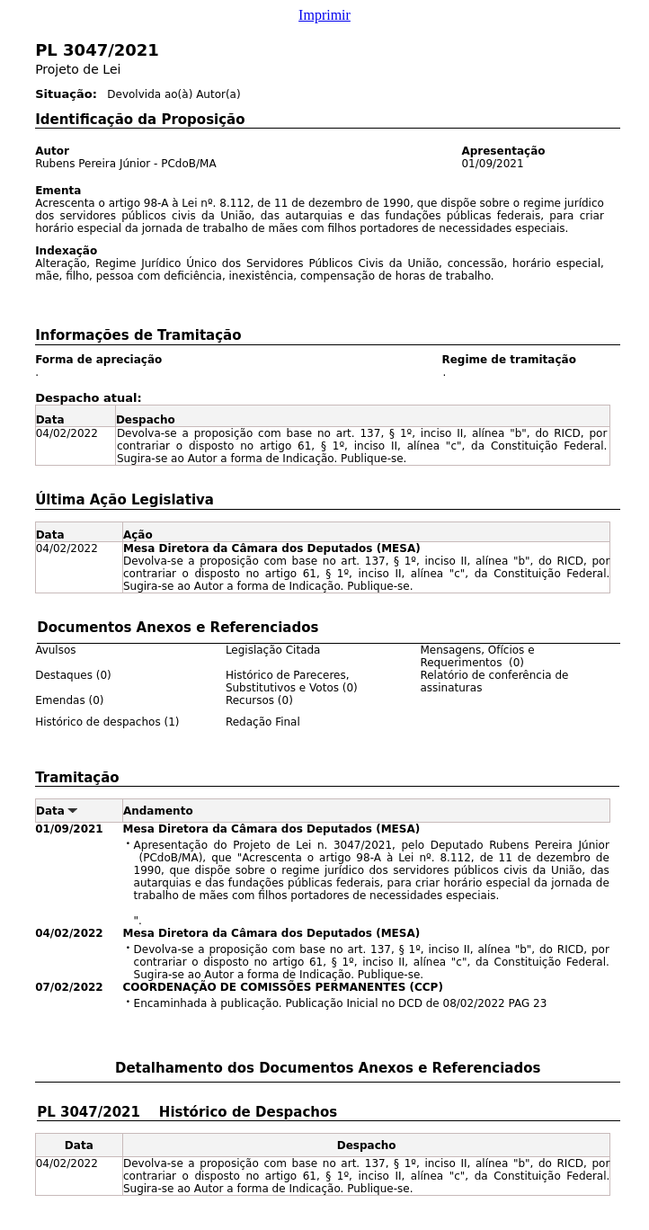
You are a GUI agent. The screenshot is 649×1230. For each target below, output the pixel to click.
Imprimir (324, 14)
